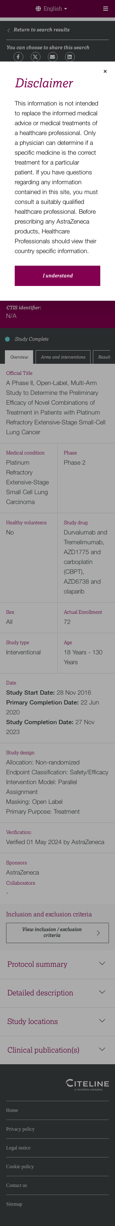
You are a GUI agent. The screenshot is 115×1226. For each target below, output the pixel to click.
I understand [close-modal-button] (58, 275)
